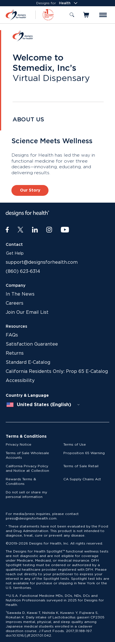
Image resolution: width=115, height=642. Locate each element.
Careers (14, 303)
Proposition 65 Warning (84, 453)
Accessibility (20, 380)
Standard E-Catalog (28, 362)
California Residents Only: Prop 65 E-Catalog (57, 371)
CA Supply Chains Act (82, 479)
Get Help (15, 253)
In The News (20, 294)
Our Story (30, 190)
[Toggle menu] (103, 15)
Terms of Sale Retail (80, 466)
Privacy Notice (18, 444)
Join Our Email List (27, 312)
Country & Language (27, 396)
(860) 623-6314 (23, 271)
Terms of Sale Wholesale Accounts (27, 455)
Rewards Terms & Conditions (21, 481)
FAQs (12, 335)
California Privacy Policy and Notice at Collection (27, 468)
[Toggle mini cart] (86, 15)
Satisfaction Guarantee (32, 344)
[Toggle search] (71, 14)
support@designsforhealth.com (42, 262)
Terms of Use (74, 444)
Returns (15, 353)
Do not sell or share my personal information (26, 494)
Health (68, 3)
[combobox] (43, 405)
